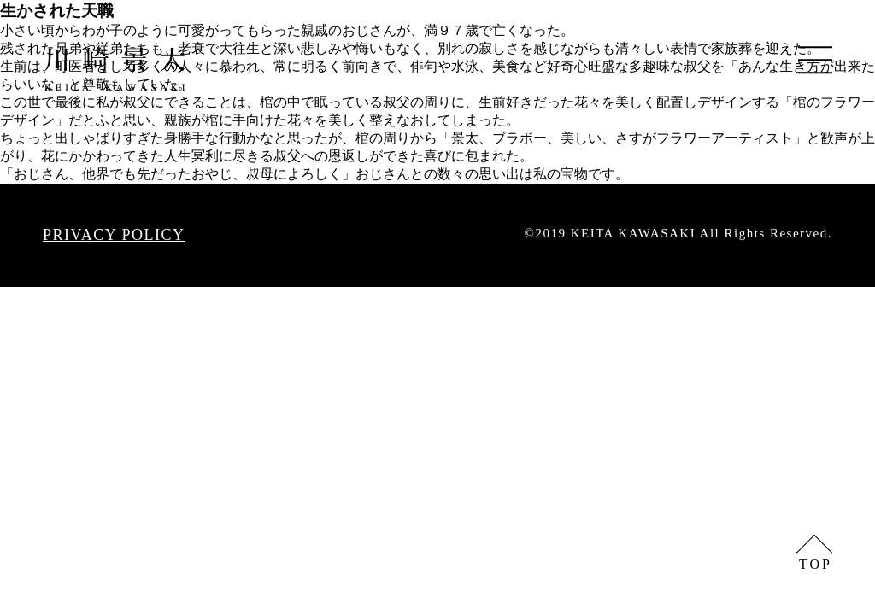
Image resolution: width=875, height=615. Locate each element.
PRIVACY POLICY (114, 234)
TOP (815, 564)
